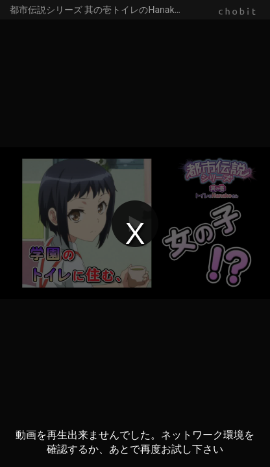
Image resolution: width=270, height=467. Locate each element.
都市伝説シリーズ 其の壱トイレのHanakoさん (104, 10)
